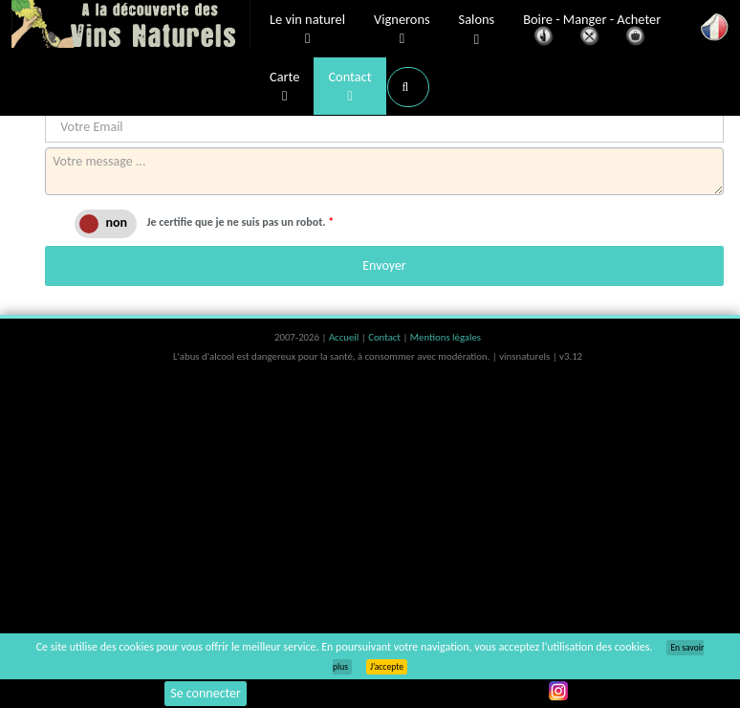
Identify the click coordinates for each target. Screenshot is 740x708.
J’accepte (386, 667)
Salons (477, 30)
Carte (284, 87)
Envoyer (383, 265)
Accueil (345, 337)
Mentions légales (445, 337)
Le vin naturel (307, 29)
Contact (349, 87)
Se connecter (205, 693)
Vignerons (402, 29)
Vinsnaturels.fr (130, 26)
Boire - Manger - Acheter (592, 31)
